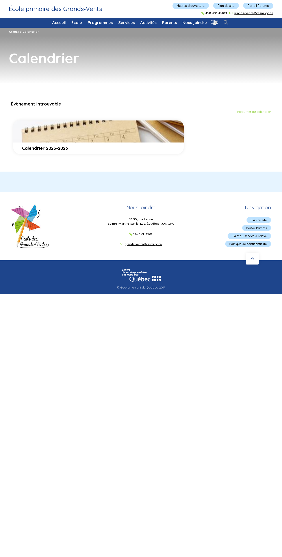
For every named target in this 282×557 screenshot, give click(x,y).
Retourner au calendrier (254, 112)
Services (126, 22)
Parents (169, 22)
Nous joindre (194, 22)
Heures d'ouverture (190, 6)
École (76, 22)
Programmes (100, 22)
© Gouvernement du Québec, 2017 (141, 289)
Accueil (59, 22)
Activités (148, 22)
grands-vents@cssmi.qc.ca (253, 13)
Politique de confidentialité (247, 245)
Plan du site (226, 6)
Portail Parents (258, 6)
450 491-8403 (216, 13)
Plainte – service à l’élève (248, 237)
